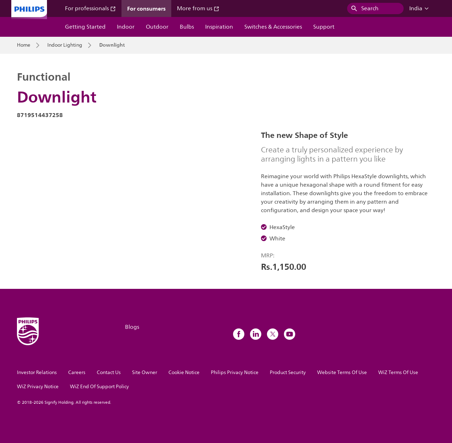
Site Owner (144, 372)
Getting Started (85, 26)
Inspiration (219, 26)
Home (23, 45)
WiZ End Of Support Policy (99, 387)
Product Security (288, 372)
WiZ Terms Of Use (398, 372)
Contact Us (109, 372)
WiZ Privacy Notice (38, 387)
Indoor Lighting (64, 45)
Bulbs (187, 26)
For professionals (90, 8)
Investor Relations (37, 372)
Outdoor (157, 26)
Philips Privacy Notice (234, 372)
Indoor (126, 26)
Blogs (132, 327)
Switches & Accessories (273, 26)
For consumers (146, 8)
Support (323, 26)
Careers (76, 372)
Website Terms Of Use (342, 372)
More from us (198, 8)
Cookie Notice (184, 372)
